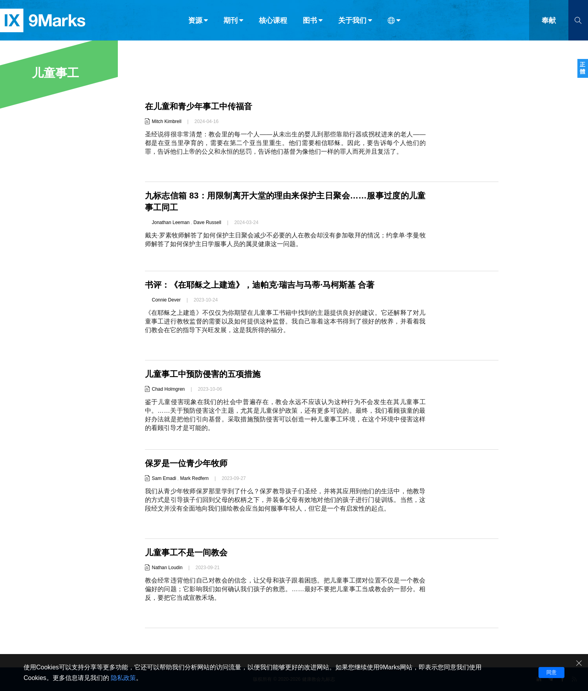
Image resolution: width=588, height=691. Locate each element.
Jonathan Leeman (171, 222)
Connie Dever (166, 300)
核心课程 (273, 23)
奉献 (549, 23)
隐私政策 (123, 677)
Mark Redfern (194, 478)
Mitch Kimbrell (166, 121)
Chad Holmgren (168, 389)
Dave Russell (208, 222)
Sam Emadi (164, 478)
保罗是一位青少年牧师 (188, 463)
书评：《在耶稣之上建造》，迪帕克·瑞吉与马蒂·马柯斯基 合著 (265, 285)
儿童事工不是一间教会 (188, 552)
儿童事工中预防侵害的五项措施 (205, 374)
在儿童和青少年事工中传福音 (201, 106)
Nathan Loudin (167, 567)
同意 (551, 672)
